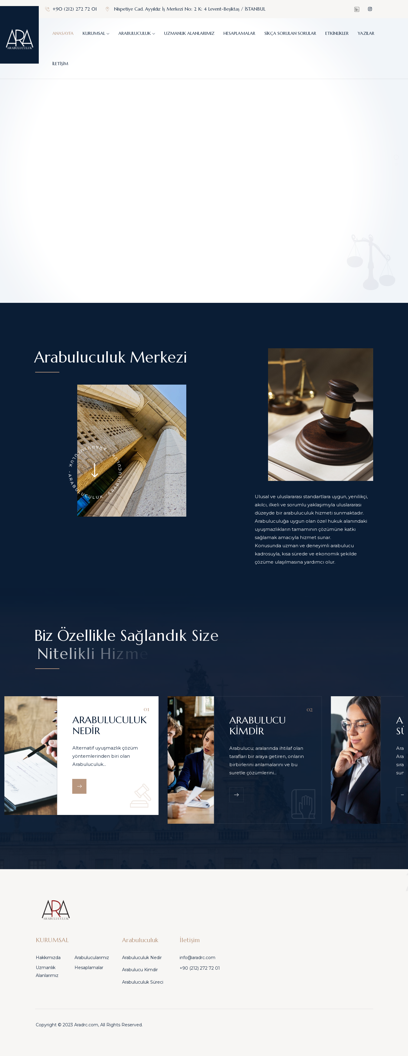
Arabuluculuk (134, 33)
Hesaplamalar (239, 33)
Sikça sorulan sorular (290, 33)
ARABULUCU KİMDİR (257, 725)
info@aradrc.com (197, 957)
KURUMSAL (94, 33)
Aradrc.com (86, 1025)
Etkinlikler (337, 33)
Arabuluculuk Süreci (142, 982)
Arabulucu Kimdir (140, 969)
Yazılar (366, 33)
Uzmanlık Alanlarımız (189, 33)
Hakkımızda (48, 957)
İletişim (60, 63)
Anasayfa (63, 33)
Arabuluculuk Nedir (142, 957)
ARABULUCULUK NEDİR (109, 725)
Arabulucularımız (92, 957)
